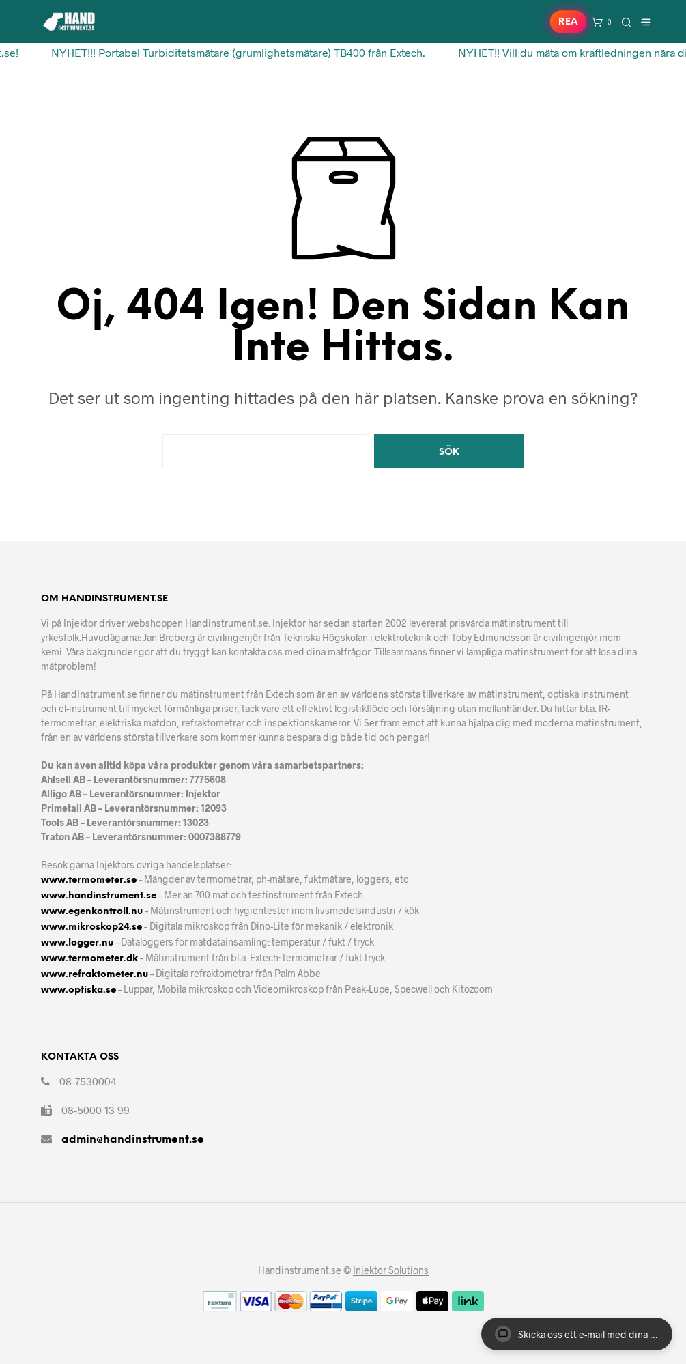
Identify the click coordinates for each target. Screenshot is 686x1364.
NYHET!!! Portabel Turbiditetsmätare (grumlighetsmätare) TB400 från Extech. (233, 52)
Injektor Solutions (391, 1270)
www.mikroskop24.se (91, 927)
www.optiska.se (78, 990)
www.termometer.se (89, 880)
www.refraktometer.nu (94, 974)
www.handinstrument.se (98, 896)
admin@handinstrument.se (132, 1140)
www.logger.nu (77, 943)
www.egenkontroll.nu (92, 912)
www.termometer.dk (89, 959)
